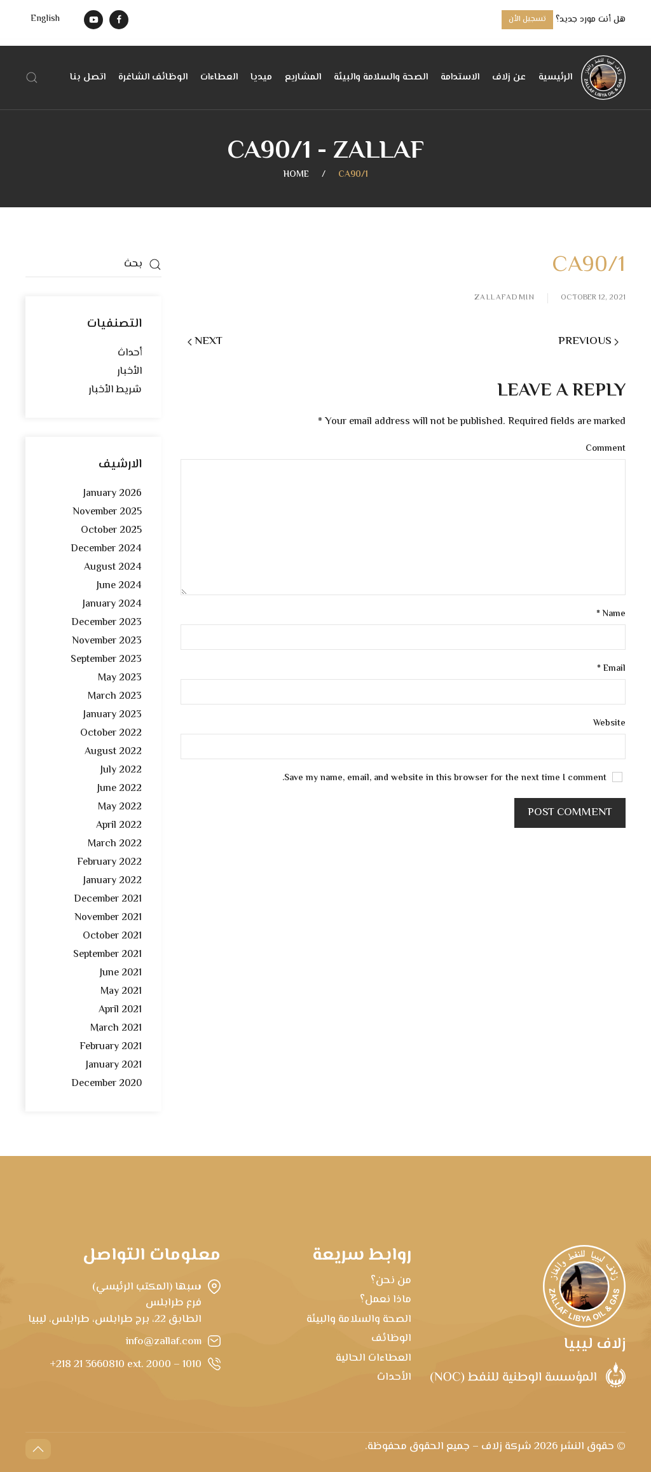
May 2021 (121, 992)
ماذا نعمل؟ (385, 1299)
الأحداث (394, 1377)
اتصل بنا (88, 77)
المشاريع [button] (303, 77)
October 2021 (112, 936)
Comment (606, 449)
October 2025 (111, 531)
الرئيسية (555, 77)
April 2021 (120, 1010)
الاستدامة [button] (460, 77)
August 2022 (113, 752)
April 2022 (119, 826)
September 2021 (107, 955)
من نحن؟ (391, 1280)
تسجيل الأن (527, 19)
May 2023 (120, 678)
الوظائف (391, 1338)
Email (611, 669)
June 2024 (119, 586)
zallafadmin (504, 298)
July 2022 (121, 770)
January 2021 (114, 1065)
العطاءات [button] (219, 77)
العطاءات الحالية (373, 1358)
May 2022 (120, 807)
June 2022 (119, 789)
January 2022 (112, 881)
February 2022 (109, 862)
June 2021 (121, 973)
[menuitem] (45, 19)
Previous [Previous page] (588, 341)
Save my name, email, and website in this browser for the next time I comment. (452, 778)
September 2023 (106, 660)
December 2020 (106, 1084)
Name (611, 614)
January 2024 (112, 604)
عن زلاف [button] (509, 77)
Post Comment (570, 812)
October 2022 (111, 733)
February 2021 (110, 1047)
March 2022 (115, 844)
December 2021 (108, 899)
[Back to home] (603, 77)
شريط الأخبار (115, 390)
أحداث (130, 353)
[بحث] (93, 264)
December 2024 (106, 549)
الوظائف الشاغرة (153, 77)
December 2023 (106, 623)
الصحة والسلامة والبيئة (381, 77)
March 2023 (115, 697)
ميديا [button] (261, 77)
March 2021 (116, 1028)
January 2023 (112, 715)
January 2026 (112, 494)
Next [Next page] (205, 341)
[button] (31, 77)
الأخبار (129, 372)
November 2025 (107, 512)
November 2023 (107, 641)
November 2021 (108, 918)
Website (609, 724)
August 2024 (113, 567)
